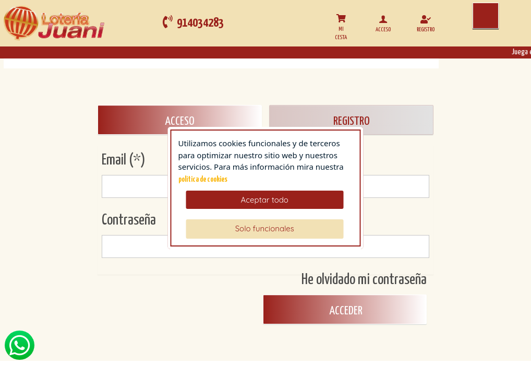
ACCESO (180, 121)
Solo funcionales (264, 228)
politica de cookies (202, 179)
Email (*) (124, 160)
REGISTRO (351, 121)
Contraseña (129, 220)
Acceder (345, 311)
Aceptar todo (264, 200)
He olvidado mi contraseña (364, 280)
